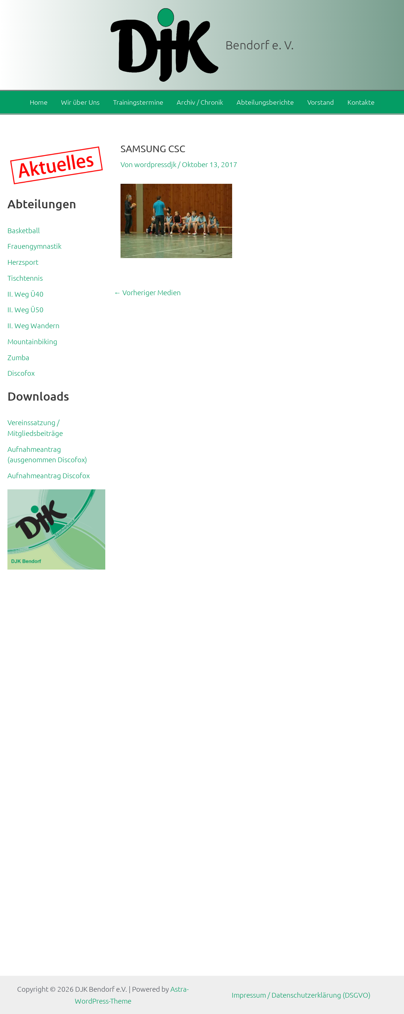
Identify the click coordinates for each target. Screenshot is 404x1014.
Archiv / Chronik (200, 102)
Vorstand (320, 102)
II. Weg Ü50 (25, 309)
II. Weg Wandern (33, 325)
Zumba (18, 357)
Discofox (21, 372)
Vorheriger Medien (147, 292)
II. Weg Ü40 (25, 293)
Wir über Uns (80, 102)
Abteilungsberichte (265, 102)
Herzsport (22, 261)
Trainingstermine (138, 102)
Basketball (23, 230)
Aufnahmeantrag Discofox (48, 475)
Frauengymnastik (34, 245)
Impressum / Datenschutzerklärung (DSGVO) (301, 994)
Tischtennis (25, 277)
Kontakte (361, 102)
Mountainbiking (32, 341)
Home (39, 102)
